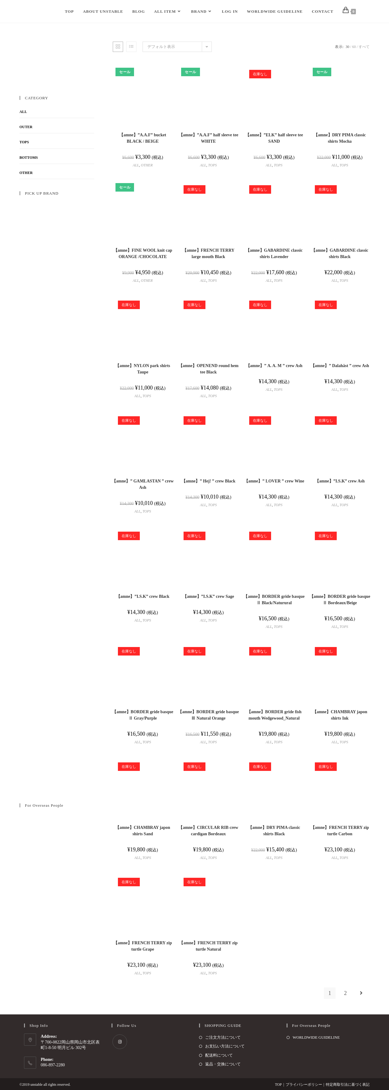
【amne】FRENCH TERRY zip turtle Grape (142, 946)
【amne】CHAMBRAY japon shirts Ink (339, 715)
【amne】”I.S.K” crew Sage (208, 596)
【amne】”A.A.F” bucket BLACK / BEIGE (142, 138)
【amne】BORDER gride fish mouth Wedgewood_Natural (274, 715)
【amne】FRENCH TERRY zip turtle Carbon (340, 830)
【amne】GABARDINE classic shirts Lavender (274, 253)
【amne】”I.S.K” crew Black (143, 596)
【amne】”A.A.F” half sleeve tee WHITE (208, 138)
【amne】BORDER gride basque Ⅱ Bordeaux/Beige (339, 599)
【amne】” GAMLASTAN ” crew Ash (143, 484)
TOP (278, 1084)
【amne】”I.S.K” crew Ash (340, 481)
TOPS (212, 165)
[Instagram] (119, 1041)
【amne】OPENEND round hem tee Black (208, 368)
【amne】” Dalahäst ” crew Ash (340, 365)
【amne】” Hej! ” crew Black (208, 481)
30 (347, 47)
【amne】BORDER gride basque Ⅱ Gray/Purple (142, 715)
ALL (136, 165)
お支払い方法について (225, 1046)
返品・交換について (223, 1064)
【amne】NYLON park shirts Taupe (142, 368)
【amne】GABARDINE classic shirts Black (339, 253)
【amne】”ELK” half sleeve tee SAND (274, 138)
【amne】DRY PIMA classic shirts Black (274, 830)
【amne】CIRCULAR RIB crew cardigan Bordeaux (208, 830)
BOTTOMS (28, 157)
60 (354, 47)
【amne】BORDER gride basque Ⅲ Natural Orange (208, 715)
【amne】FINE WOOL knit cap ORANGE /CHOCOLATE (142, 253)
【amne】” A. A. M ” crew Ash (274, 365)
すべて (364, 47)
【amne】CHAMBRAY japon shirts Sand (142, 830)
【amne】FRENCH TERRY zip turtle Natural (208, 946)
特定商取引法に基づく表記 (348, 1084)
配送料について (219, 1055)
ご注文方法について (223, 1037)
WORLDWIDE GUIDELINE (316, 1037)
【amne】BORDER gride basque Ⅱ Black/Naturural (274, 599)
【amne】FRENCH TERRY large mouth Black (208, 253)
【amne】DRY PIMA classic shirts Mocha (340, 138)
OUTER (26, 127)
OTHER (147, 165)
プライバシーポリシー (304, 1084)
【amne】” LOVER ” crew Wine (274, 481)
